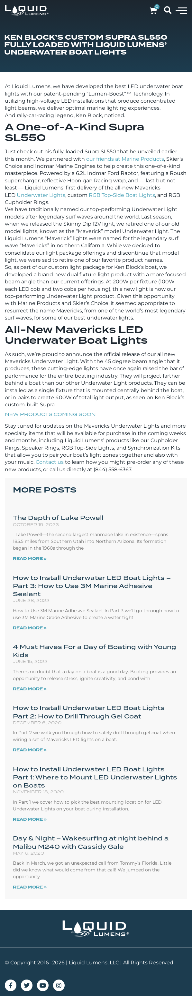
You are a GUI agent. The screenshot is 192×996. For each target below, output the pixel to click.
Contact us (50, 462)
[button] (181, 10)
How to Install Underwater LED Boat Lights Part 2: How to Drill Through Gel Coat (89, 712)
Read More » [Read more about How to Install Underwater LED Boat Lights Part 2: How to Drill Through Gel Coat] (30, 750)
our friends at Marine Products (125, 159)
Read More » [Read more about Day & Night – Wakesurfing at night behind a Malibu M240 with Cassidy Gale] (30, 887)
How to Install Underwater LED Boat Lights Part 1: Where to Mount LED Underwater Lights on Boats (95, 777)
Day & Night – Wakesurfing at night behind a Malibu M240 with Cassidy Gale (91, 842)
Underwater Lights (41, 195)
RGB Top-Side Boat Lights (122, 195)
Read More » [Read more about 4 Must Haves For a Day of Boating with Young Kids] (30, 689)
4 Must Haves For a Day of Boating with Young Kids (94, 651)
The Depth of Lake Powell (58, 517)
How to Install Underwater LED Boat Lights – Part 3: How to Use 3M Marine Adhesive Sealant (92, 586)
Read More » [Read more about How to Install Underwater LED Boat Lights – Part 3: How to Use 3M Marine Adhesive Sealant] (30, 628)
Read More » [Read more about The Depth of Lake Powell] (30, 559)
